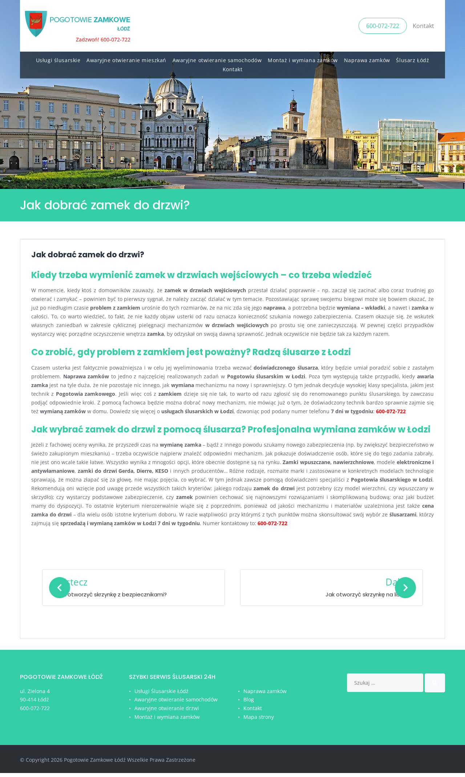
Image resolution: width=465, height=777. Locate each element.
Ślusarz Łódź (412, 58)
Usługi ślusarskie (58, 58)
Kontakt (423, 25)
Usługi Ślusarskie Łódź (161, 695)
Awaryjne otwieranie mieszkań (126, 58)
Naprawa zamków (367, 58)
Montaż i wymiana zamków (303, 58)
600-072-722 (382, 25)
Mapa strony (258, 720)
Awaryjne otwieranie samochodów (217, 58)
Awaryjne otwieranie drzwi (166, 712)
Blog (248, 703)
